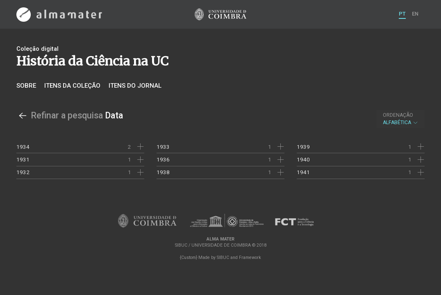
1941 (303, 172)
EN (415, 14)
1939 (303, 146)
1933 (163, 146)
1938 (163, 172)
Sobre (26, 85)
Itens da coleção (72, 85)
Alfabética (400, 119)
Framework (250, 257)
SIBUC (223, 257)
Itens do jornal (135, 85)
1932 (23, 172)
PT (402, 14)
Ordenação (398, 115)
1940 (303, 159)
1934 (23, 146)
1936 (163, 159)
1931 (23, 159)
